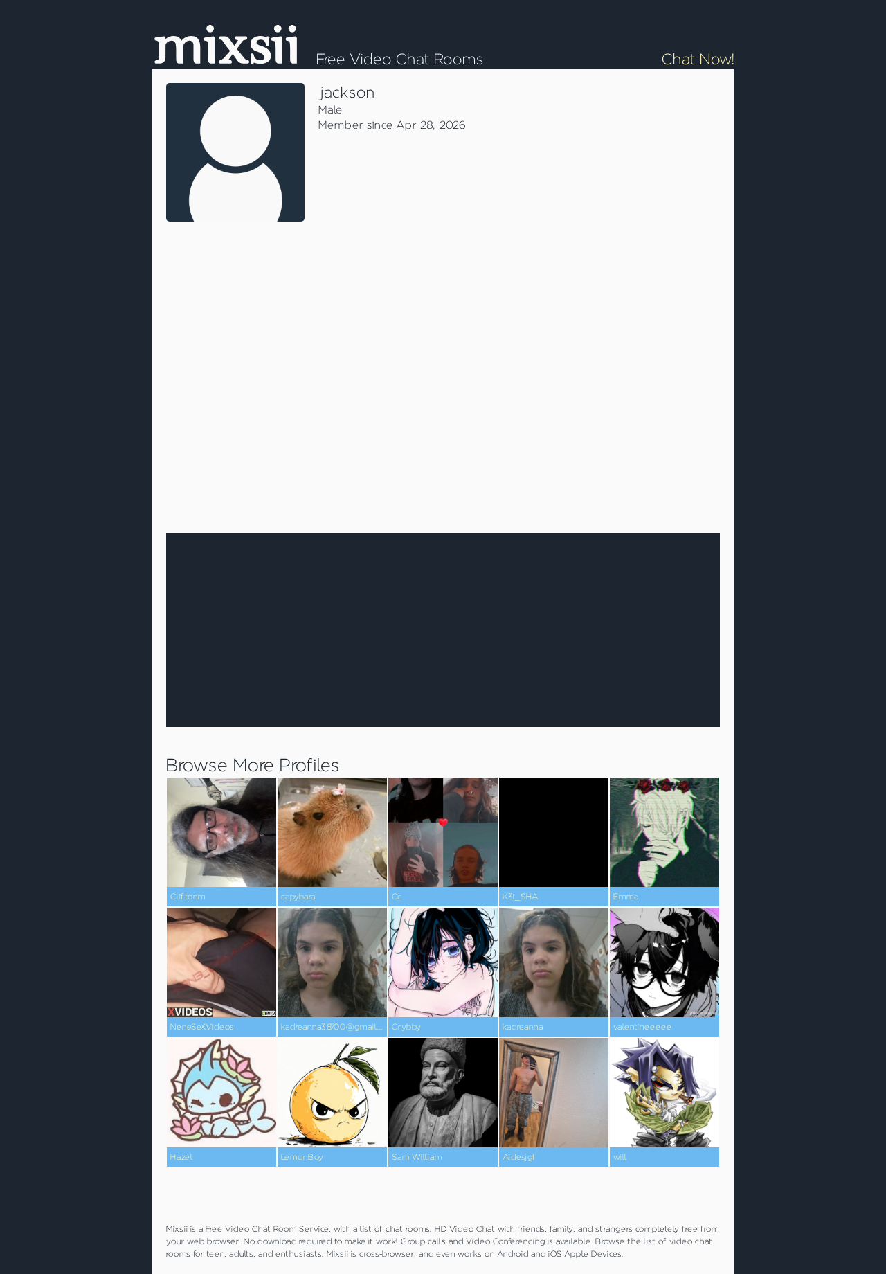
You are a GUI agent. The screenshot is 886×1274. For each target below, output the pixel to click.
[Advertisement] (616, 297)
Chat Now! (698, 59)
